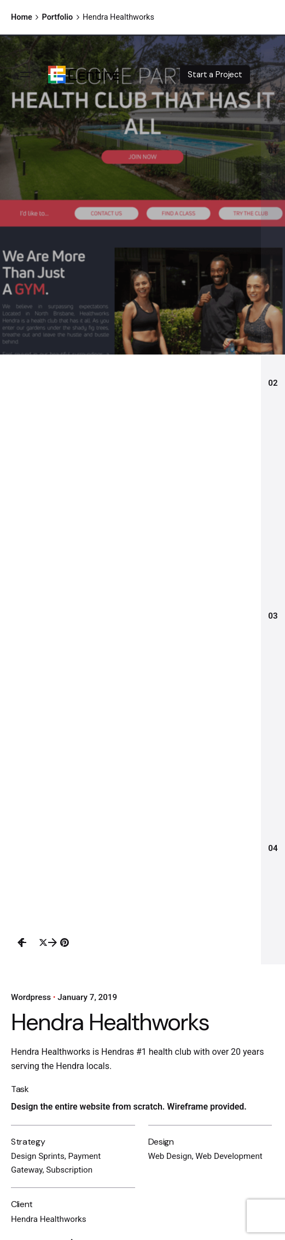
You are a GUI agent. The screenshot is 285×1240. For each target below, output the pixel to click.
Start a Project (215, 74)
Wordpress (31, 997)
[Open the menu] (26, 74)
